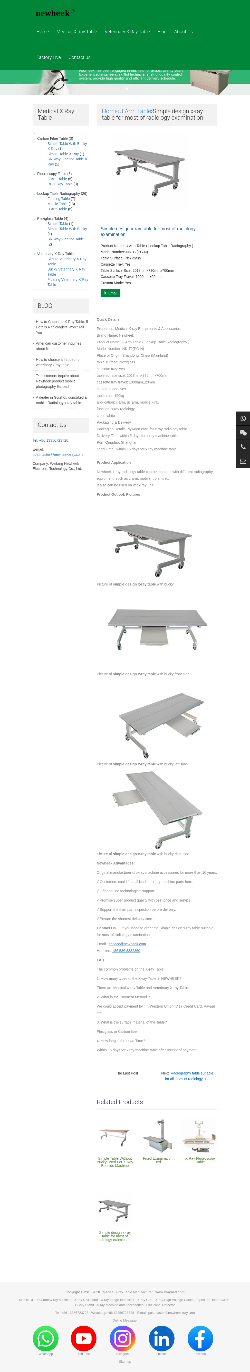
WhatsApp (46, 1341)
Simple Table (57, 224)
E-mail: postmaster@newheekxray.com (166, 1313)
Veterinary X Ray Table (127, 31)
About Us (183, 31)
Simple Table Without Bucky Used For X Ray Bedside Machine (115, 1162)
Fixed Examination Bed (157, 1160)
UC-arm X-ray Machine (54, 1300)
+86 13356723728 (53, 440)
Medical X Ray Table (76, 31)
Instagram (123, 1341)
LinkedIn (162, 1341)
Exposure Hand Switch (212, 1300)
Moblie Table (57, 204)
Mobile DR (27, 1300)
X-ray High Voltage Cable (174, 1300)
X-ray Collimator (86, 1300)
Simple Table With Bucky (67, 229)
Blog (162, 31)
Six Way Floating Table (65, 239)
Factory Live (48, 57)
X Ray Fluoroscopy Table (200, 1160)
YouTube (84, 1341)
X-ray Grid (144, 1300)
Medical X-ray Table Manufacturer (127, 1292)
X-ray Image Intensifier (117, 1300)
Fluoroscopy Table (51, 174)
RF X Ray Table (60, 184)
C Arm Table (57, 179)
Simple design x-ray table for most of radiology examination (115, 1236)
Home (42, 31)
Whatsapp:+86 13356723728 (112, 1313)
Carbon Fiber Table (52, 138)
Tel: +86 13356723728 (71, 1313)
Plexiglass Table (50, 218)
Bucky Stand (84, 1305)
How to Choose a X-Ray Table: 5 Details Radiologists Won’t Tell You (62, 327)
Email (110, 293)
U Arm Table (135, 111)
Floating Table (58, 199)
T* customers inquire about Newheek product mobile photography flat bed (57, 381)
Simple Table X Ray (63, 154)
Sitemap (125, 1362)
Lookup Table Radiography (58, 193)
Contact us (80, 57)
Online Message (124, 1320)
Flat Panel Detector (160, 1305)
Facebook (200, 1341)
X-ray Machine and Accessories (120, 1305)
